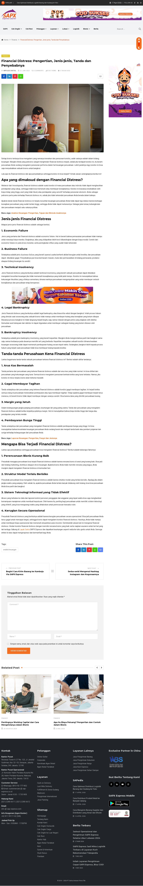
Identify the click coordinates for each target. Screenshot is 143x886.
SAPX (5, 29)
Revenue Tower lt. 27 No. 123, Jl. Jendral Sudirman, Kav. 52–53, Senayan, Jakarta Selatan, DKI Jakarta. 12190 (17, 763)
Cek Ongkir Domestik (45, 826)
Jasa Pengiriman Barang (82, 757)
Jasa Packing (42, 800)
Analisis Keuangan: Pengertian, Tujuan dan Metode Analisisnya (38, 213)
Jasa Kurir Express (80, 767)
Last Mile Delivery (44, 786)
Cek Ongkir (15, 29)
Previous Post (15, 568)
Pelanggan (41, 29)
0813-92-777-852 (19, 786)
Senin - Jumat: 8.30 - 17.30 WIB (14, 795)
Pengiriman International (47, 797)
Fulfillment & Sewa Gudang (48, 790)
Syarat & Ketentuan (44, 850)
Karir (39, 846)
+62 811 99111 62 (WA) (11, 816)
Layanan (53, 29)
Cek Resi (29, 29)
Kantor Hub (41, 840)
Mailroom (41, 793)
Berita (96, 29)
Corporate (41, 760)
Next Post (92, 568)
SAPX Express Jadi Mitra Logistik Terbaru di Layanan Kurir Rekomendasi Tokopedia (89, 850)
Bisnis (85, 29)
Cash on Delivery (44, 783)
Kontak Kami (42, 823)
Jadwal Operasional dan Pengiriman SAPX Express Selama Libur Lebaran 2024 (86, 835)
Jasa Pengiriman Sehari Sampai (86, 770)
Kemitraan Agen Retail (46, 764)
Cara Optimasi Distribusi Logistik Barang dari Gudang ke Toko (37, 3)
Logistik (76, 29)
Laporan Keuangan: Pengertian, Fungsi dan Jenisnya (34, 438)
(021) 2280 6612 (23, 802)
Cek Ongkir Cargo (44, 830)
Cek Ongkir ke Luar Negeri (47, 833)
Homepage (41, 816)
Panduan (40, 857)
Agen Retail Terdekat (45, 767)
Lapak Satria (25, 529)
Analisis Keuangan (9, 550)
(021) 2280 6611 (8, 802)
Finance (4, 718)
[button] (97, 668)
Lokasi (65, 29)
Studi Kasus (42, 853)
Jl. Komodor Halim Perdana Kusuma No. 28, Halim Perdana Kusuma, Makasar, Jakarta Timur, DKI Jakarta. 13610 (17, 776)
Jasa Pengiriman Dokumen (84, 760)
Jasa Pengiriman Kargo (82, 764)
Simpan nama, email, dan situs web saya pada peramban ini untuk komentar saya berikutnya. (47, 644)
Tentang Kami (42, 819)
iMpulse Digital (10, 70)
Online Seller (42, 757)
